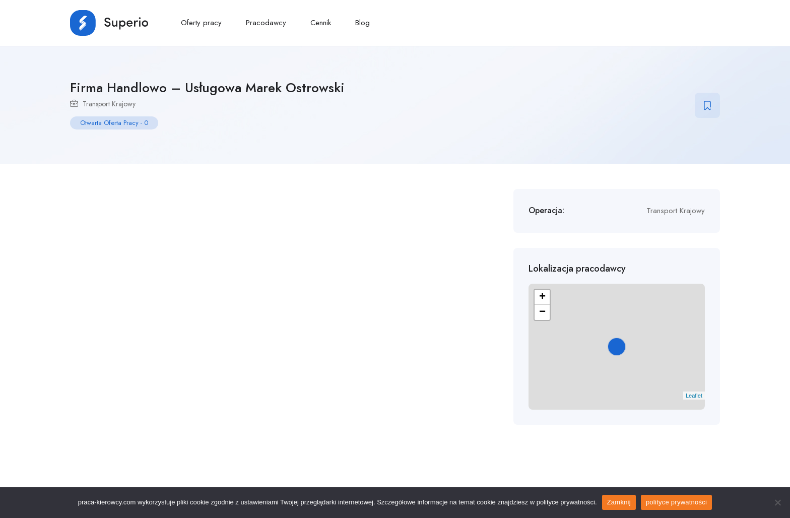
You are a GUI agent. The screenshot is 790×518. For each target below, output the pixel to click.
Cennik (320, 22)
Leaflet (694, 396)
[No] (777, 502)
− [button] (542, 312)
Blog (362, 22)
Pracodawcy (266, 22)
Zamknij (619, 502)
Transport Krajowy (109, 104)
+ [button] (542, 297)
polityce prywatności (676, 502)
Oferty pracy (201, 22)
